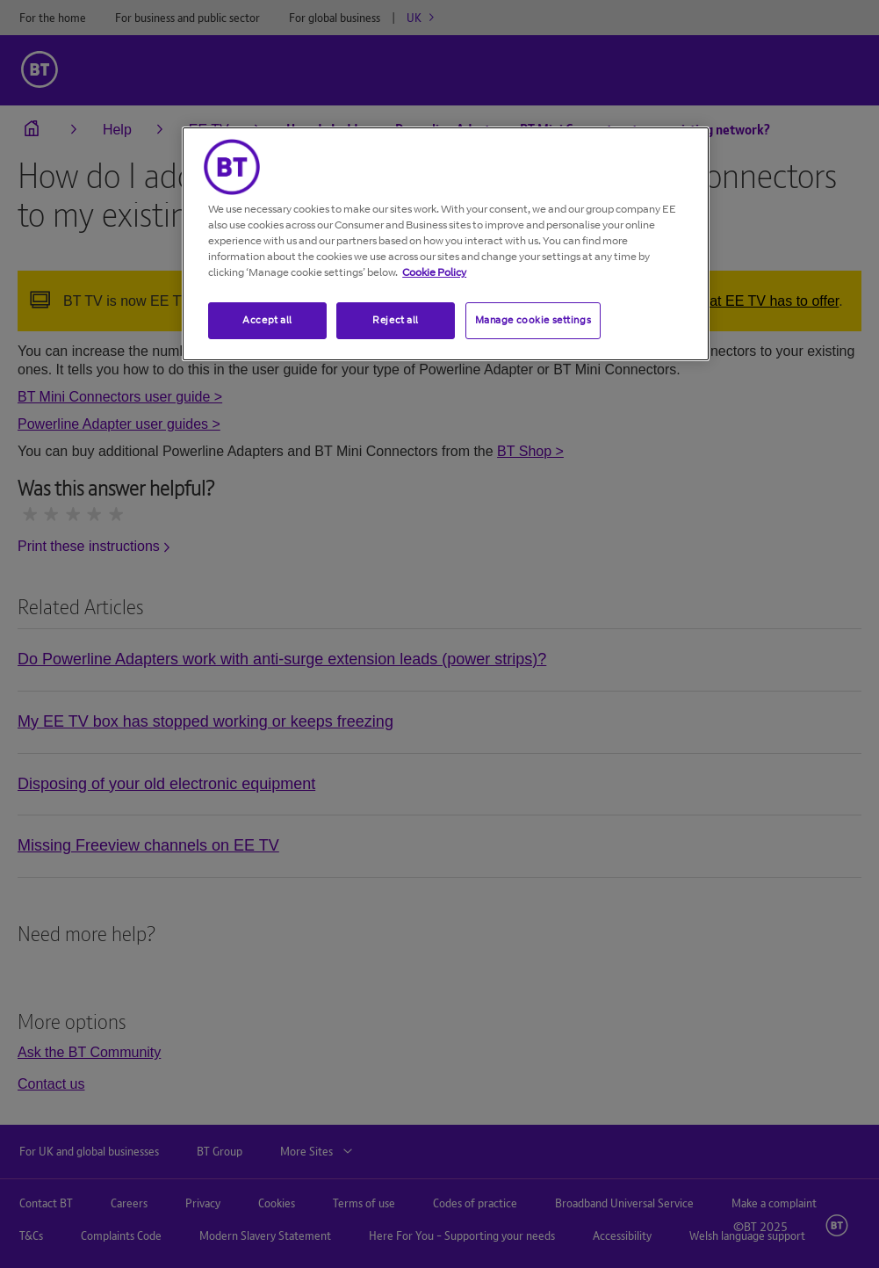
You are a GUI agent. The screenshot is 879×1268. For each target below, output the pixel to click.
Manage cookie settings (533, 320)
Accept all (267, 320)
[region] (446, 244)
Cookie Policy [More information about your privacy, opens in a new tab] (434, 272)
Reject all (395, 320)
